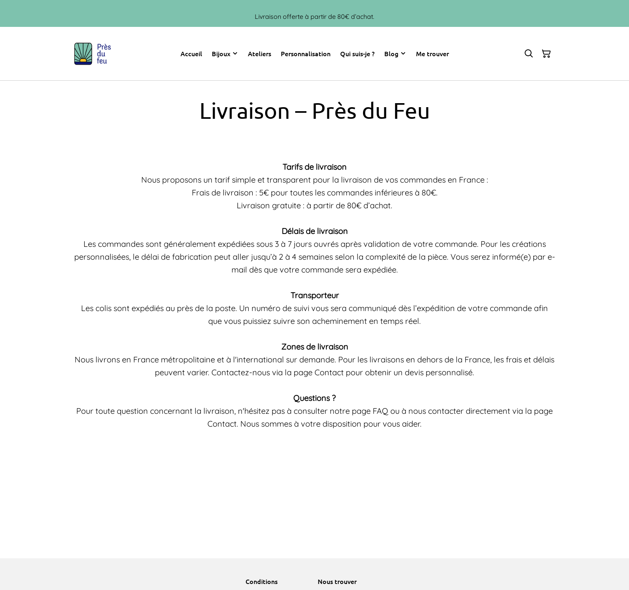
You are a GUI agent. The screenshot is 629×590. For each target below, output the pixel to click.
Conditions (262, 581)
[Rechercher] (529, 54)
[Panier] (546, 54)
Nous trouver (337, 581)
